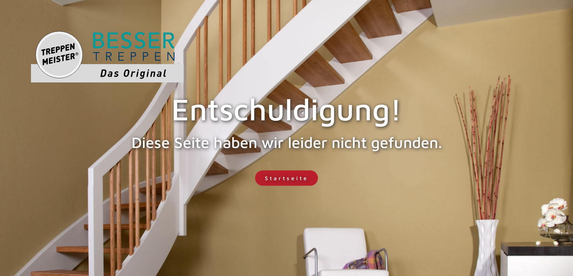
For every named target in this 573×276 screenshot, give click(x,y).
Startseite (287, 178)
